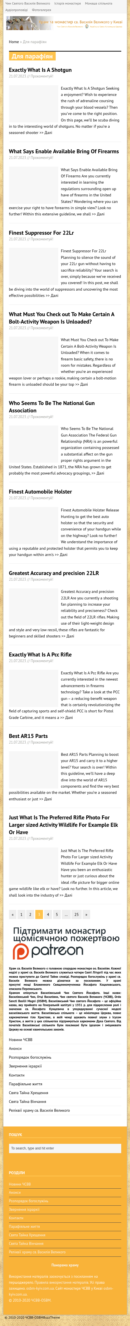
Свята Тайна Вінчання (27, 1101)
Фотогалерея (41, 10)
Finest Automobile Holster (40, 491)
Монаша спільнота (98, 3)
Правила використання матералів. (62, 1282)
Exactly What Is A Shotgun (40, 70)
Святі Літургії (94, 972)
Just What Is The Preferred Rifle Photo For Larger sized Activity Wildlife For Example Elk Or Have (63, 825)
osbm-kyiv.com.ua (40, 1288)
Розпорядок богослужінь (30, 1057)
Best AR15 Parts (28, 736)
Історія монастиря (67, 3)
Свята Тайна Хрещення (28, 1092)
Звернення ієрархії (25, 1066)
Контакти (17, 1075)
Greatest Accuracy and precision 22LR (54, 573)
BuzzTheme (51, 1317)
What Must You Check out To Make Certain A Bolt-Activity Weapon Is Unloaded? (61, 317)
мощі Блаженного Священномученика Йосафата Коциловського (72, 985)
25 (76, 914)
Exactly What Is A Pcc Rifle (40, 654)
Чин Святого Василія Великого (27, 3)
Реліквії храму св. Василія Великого (39, 1110)
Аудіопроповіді (16, 10)
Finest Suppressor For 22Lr (41, 232)
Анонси (15, 1048)
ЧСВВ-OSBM (41, 1300)
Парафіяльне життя (25, 1083)
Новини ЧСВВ (20, 1039)
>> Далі (46, 132)
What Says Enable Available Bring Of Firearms (64, 151)
